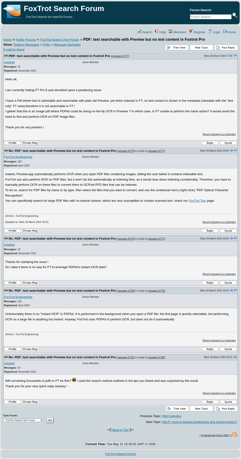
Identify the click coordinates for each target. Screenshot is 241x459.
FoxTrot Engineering (18, 157)
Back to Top (120, 430)
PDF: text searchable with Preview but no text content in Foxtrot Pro (59, 56)
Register (197, 32)
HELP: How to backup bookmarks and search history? (199, 422)
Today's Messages (26, 44)
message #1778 (125, 151)
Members (177, 32)
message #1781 (125, 357)
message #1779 (125, 239)
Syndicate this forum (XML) (215, 435)
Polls (46, 44)
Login (214, 32)
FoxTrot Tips (197, 200)
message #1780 (125, 291)
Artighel (9, 62)
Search (144, 32)
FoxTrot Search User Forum (59, 39)
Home (229, 32)
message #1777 (120, 56)
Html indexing (171, 416)
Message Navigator (67, 44)
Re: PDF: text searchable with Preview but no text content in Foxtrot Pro (62, 151)
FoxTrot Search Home (120, 454)
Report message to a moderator (219, 134)
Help (160, 32)
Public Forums (26, 39)
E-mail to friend (13, 49)
